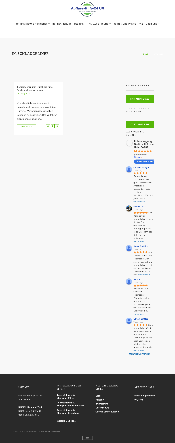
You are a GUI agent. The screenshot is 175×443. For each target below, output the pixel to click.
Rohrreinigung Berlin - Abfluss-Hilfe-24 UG (144, 144)
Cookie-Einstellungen (107, 411)
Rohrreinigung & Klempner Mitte (66, 396)
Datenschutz (102, 408)
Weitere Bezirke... (66, 421)
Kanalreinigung (98, 24)
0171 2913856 (139, 124)
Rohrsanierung (62, 24)
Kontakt (100, 400)
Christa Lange (141, 167)
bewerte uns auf (146, 161)
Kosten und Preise (124, 24)
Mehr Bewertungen (139, 354)
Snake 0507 (140, 206)
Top (87, 438)
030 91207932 (140, 99)
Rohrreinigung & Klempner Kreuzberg (68, 411)
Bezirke (79, 24)
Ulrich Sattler (141, 319)
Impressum (102, 404)
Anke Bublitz (141, 246)
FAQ (141, 24)
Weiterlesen (26, 126)
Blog (98, 396)
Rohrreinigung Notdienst (31, 24)
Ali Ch (137, 279)
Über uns (151, 24)
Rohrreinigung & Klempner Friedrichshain (70, 404)
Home (146, 54)
